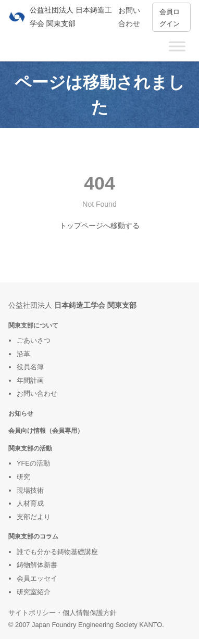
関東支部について (33, 325)
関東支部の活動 (30, 448)
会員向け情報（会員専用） (45, 430)
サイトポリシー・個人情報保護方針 (62, 613)
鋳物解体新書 (37, 565)
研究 (23, 477)
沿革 (23, 354)
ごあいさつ (34, 340)
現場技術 (30, 490)
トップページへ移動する (99, 225)
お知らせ (20, 413)
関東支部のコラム (33, 536)
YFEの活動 (33, 463)
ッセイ (47, 578)
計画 (37, 380)
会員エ (27, 578)
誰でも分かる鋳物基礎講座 (57, 552)
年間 (23, 380)
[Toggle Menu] (177, 46)
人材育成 (30, 503)
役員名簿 (30, 367)
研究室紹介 (34, 592)
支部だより (34, 517)
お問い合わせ (37, 393)
